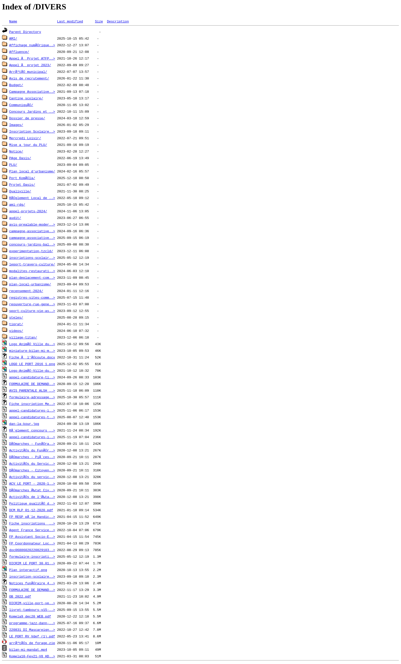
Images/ (16, 124)
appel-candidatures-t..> (32, 417)
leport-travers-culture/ (32, 264)
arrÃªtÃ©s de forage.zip (32, 642)
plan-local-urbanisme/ (30, 284)
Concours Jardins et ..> (32, 111)
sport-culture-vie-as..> (32, 310)
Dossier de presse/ (27, 118)
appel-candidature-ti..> (32, 377)
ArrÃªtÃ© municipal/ (28, 71)
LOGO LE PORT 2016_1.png (32, 364)
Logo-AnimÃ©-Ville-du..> (32, 370)
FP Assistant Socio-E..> (32, 536)
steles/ (16, 317)
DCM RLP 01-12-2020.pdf (31, 510)
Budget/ (16, 85)
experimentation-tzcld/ (31, 251)
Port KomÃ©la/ (22, 178)
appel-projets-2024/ (28, 211)
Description (118, 21)
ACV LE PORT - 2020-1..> (32, 483)
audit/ (15, 217)
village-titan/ (23, 337)
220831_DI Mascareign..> (32, 629)
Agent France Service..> (32, 530)
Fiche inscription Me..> (32, 403)
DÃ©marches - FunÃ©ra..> (32, 443)
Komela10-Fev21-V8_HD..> (32, 656)
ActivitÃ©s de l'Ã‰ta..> (32, 496)
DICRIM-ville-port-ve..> (32, 603)
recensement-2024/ (26, 290)
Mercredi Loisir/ (25, 138)
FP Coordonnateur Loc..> (32, 543)
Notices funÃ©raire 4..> (32, 583)
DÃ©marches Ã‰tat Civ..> (32, 490)
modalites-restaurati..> (32, 271)
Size (99, 21)
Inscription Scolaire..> (32, 131)
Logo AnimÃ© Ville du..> (32, 344)
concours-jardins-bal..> (32, 244)
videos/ (16, 330)
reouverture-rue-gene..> (32, 304)
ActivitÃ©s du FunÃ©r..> (32, 450)
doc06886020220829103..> (32, 549)
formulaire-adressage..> (32, 397)
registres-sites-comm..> (32, 297)
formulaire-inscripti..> (32, 556)
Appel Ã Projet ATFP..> (32, 58)
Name (13, 21)
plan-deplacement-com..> (32, 277)
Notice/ (16, 151)
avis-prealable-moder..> (32, 224)
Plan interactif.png (28, 569)
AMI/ (13, 38)
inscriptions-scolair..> (32, 257)
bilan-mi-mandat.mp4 (28, 649)
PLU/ (13, 164)
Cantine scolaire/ (26, 98)
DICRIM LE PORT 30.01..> (32, 563)
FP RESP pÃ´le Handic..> (32, 516)
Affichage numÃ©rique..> (32, 45)
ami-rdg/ (17, 204)
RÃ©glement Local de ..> (32, 197)
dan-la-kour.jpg (24, 423)
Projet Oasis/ (22, 184)
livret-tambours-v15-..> (32, 609)
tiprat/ (16, 324)
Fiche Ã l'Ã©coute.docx (32, 357)
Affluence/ (19, 51)
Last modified (70, 21)
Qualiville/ (20, 191)
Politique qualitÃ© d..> (32, 503)
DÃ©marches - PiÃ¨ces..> (32, 457)
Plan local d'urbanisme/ (32, 171)
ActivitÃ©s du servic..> (32, 476)
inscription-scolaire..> (32, 576)
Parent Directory (25, 31)
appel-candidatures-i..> (32, 410)
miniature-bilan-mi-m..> (32, 350)
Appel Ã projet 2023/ (30, 65)
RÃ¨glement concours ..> (32, 430)
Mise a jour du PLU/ (28, 144)
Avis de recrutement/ (29, 78)
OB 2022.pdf (20, 596)
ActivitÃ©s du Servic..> (32, 463)
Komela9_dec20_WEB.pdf (30, 616)
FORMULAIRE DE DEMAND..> (32, 383)
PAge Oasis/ (20, 158)
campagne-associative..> (32, 231)
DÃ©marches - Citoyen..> (32, 470)
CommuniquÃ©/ (21, 104)
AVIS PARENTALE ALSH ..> (32, 390)
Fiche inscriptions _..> (32, 523)
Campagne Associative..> (32, 91)
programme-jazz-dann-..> (32, 623)
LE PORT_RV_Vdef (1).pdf (32, 636)
